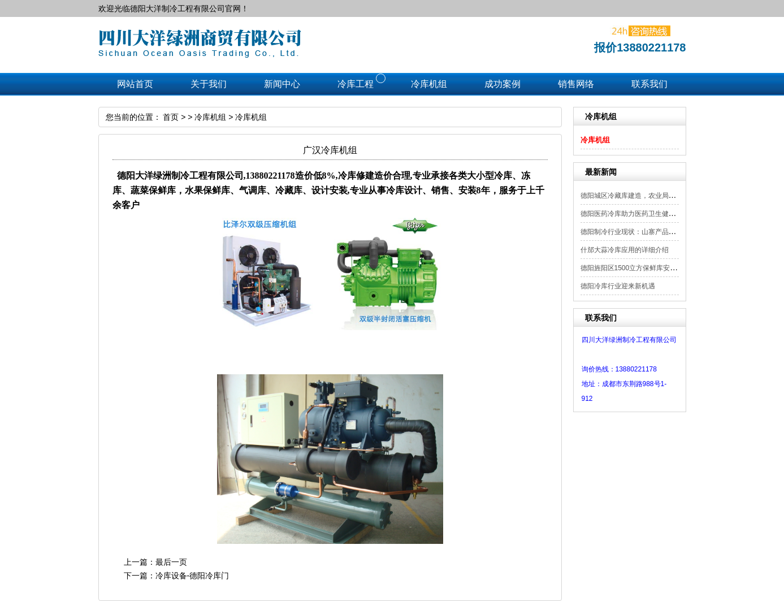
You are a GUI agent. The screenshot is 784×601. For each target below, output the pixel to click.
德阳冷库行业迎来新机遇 (618, 286)
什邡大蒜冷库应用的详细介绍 (625, 250)
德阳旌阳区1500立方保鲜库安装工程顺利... (645, 268)
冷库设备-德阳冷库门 (192, 575)
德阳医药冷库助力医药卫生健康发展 (635, 214)
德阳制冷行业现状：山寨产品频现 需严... (642, 232)
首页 (171, 117)
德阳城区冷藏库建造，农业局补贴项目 (638, 196)
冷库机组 (595, 140)
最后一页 (171, 562)
